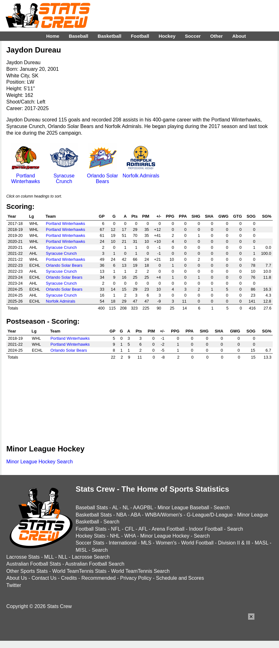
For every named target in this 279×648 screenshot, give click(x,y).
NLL (62, 557)
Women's (166, 542)
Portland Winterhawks (25, 175)
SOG (251, 216)
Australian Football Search (95, 564)
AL (115, 507)
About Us (16, 578)
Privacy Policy (136, 578)
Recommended (98, 578)
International (123, 542)
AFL (143, 529)
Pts (134, 216)
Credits (69, 578)
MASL (261, 542)
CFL (129, 529)
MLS (146, 542)
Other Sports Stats (27, 571)
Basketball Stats (94, 514)
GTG (237, 216)
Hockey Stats (90, 536)
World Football (197, 542)
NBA (121, 514)
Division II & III (234, 542)
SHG (196, 216)
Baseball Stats (92, 507)
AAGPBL (143, 507)
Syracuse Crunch (64, 175)
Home (52, 36)
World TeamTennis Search (140, 571)
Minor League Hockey (164, 536)
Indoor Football (206, 529)
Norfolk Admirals (141, 172)
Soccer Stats (90, 542)
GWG (223, 216)
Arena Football (168, 529)
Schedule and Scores (180, 578)
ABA (135, 514)
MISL (81, 550)
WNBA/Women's (163, 514)
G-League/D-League (210, 514)
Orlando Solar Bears (102, 175)
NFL (115, 529)
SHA (209, 216)
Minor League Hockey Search (39, 461)
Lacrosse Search (91, 557)
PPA (183, 216)
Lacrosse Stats (23, 557)
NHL (114, 536)
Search (222, 507)
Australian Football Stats (33, 564)
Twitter (13, 585)
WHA (130, 536)
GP (102, 216)
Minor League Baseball (183, 507)
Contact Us (44, 578)
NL (126, 507)
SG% (266, 216)
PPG (170, 216)
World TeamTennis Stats (79, 571)
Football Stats (91, 529)
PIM (145, 216)
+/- (158, 216)
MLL (49, 557)
